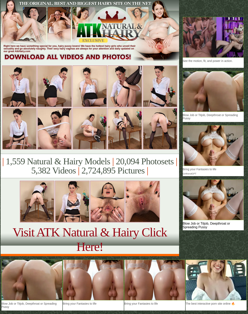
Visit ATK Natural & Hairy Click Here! (90, 239)
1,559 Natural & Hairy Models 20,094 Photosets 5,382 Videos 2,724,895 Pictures (89, 166)
